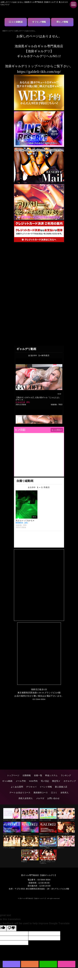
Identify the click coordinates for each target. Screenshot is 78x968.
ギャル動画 (7, 781)
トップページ (13, 775)
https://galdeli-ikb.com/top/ (39, 72)
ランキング (66, 775)
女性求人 (64, 792)
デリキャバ (31, 787)
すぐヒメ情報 (39, 22)
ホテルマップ (70, 781)
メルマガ (40, 798)
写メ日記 (45, 781)
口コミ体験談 (16, 22)
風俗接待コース (41, 792)
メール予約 (21, 781)
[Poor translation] (11, 928)
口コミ (54, 792)
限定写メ (56, 781)
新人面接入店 (61, 787)
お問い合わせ (53, 798)
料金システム (51, 775)
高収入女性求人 (25, 798)
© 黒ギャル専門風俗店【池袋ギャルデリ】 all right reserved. (39, 898)
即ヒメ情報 (62, 22)
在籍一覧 (38, 775)
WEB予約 (33, 781)
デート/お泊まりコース (19, 792)
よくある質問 (17, 787)
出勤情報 (27, 775)
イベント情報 (46, 787)
